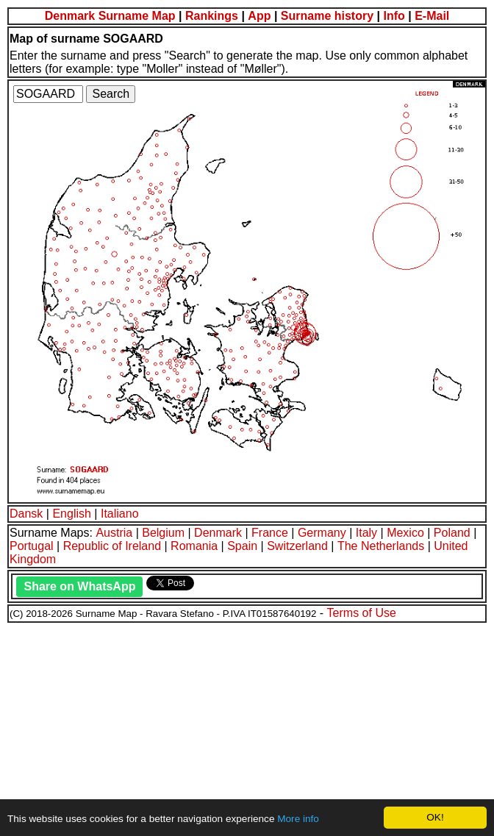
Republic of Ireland (112, 546)
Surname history (327, 16)
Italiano (120, 513)
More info (298, 818)
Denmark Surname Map (110, 16)
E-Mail (432, 16)
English (71, 513)
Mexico (405, 532)
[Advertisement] (247, 727)
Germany (322, 532)
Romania (194, 546)
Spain (242, 546)
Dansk (26, 513)
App (259, 16)
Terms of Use (361, 613)
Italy (366, 532)
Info (393, 16)
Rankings (211, 16)
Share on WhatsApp (79, 586)
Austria (114, 532)
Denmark (218, 532)
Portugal (32, 546)
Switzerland (297, 546)
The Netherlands (380, 546)
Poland (452, 532)
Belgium (163, 532)
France (269, 532)
